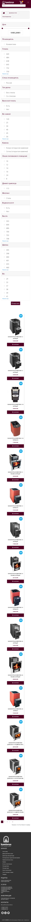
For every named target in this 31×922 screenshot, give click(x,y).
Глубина (5, 49)
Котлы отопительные (7, 864)
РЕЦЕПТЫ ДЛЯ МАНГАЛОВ (6, 880)
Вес (3, 273)
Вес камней (6, 114)
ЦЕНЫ (2, 892)
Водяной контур (8, 203)
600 (7, 225)
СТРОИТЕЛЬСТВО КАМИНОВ (6, 887)
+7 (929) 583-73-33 (4, 909)
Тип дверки (6, 87)
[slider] (2, 28)
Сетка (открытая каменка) (17, 151)
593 (7, 221)
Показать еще (5, 73)
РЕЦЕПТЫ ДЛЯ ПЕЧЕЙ (5, 881)
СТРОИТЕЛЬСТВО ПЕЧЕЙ (5, 889)
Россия (9, 83)
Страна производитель (10, 77)
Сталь (8, 198)
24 (7, 175)
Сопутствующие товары (8, 872)
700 (7, 232)
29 (7, 279)
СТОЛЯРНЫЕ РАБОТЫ (5, 891)
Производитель (7, 39)
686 (7, 228)
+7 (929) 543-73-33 (4, 908)
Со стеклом (10, 96)
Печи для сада (6, 868)
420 (7, 54)
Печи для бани (6, 866)
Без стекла (10, 93)
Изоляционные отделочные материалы (11, 857)
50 (7, 137)
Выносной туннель (9, 100)
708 (7, 239)
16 (7, 172)
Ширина (5, 245)
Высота (4, 216)
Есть (8, 106)
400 (7, 257)
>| (12, 821)
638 (7, 61)
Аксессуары (5, 851)
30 (7, 126)
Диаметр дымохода (9, 183)
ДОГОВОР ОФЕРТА (4, 899)
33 (7, 282)
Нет (7, 109)
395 (7, 250)
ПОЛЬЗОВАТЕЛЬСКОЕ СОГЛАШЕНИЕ (8, 898)
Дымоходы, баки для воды (8, 855)
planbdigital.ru (26, 920)
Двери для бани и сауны (8, 853)
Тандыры (4, 874)
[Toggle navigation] (28, 2)
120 (7, 119)
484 (7, 58)
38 (7, 289)
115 (7, 188)
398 (7, 253)
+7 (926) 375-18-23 (4, 907)
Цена (4, 24)
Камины (4, 862)
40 (7, 130)
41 (7, 296)
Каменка (5, 143)
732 (7, 68)
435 (7, 264)
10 (7, 161)
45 (7, 133)
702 (7, 235)
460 (7, 268)
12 (7, 165)
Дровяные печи (13, 13)
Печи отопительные (7, 870)
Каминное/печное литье (8, 859)
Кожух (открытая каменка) (17, 148)
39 (7, 293)
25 (7, 123)
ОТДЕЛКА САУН (4, 890)
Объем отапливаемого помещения (14, 156)
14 (7, 168)
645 (7, 65)
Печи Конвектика (6, 16)
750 (7, 72)
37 (7, 286)
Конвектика (11, 44)
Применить (15, 303)
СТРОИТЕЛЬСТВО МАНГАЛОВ (6, 888)
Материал (5, 193)
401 (7, 261)
